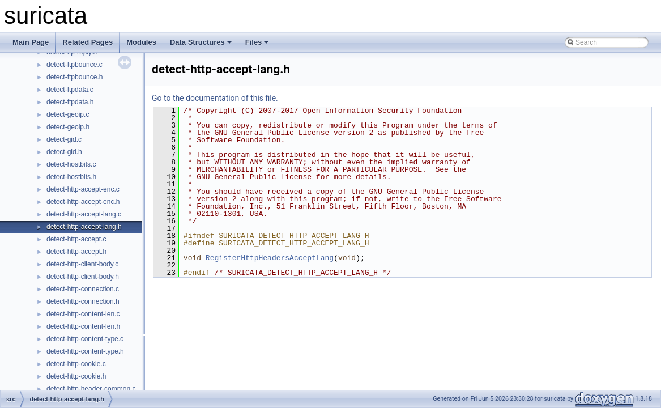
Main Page (30, 42)
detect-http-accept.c (76, 239)
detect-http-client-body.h (82, 276)
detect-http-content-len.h (83, 326)
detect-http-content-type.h (85, 351)
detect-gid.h (64, 152)
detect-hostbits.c (71, 164)
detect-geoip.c (67, 114)
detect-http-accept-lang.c (83, 214)
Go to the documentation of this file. (215, 98)
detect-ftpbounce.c (74, 65)
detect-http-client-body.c (82, 264)
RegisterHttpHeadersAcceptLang (270, 258)
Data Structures (201, 42)
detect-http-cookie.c (76, 364)
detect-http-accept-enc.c (83, 189)
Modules (141, 42)
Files (257, 42)
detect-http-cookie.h (76, 376)
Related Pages (87, 42)
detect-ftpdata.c (69, 90)
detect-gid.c (64, 139)
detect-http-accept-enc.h (83, 202)
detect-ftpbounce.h (74, 77)
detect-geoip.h (67, 127)
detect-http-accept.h (76, 252)
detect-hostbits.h (71, 177)
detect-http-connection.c (82, 289)
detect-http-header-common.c (90, 389)
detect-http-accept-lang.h (84, 227)
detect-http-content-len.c (83, 314)
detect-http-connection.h (83, 301)
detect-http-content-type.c (84, 339)
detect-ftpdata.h (69, 102)
